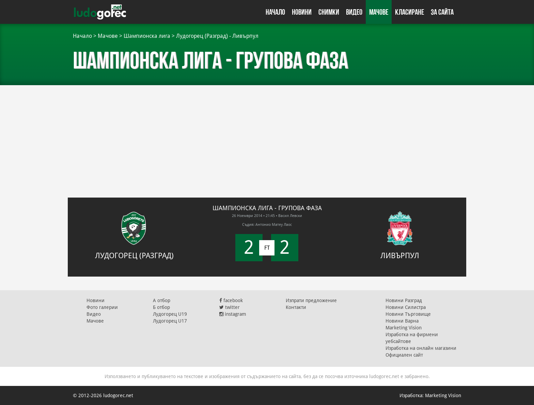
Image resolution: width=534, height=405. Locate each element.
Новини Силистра (406, 307)
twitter (229, 307)
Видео (354, 11)
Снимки (328, 11)
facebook (231, 300)
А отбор (161, 300)
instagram (232, 314)
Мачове (378, 11)
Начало (275, 11)
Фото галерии (102, 307)
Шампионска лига (147, 36)
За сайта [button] (442, 11)
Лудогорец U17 (170, 321)
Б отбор (161, 307)
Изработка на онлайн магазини (421, 348)
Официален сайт (404, 355)
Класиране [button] (409, 11)
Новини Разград (404, 300)
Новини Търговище (408, 314)
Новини (302, 11)
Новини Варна (402, 321)
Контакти (296, 307)
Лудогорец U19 (170, 314)
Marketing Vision (404, 327)
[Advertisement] (267, 136)
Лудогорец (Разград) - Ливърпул (217, 36)
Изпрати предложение (311, 300)
